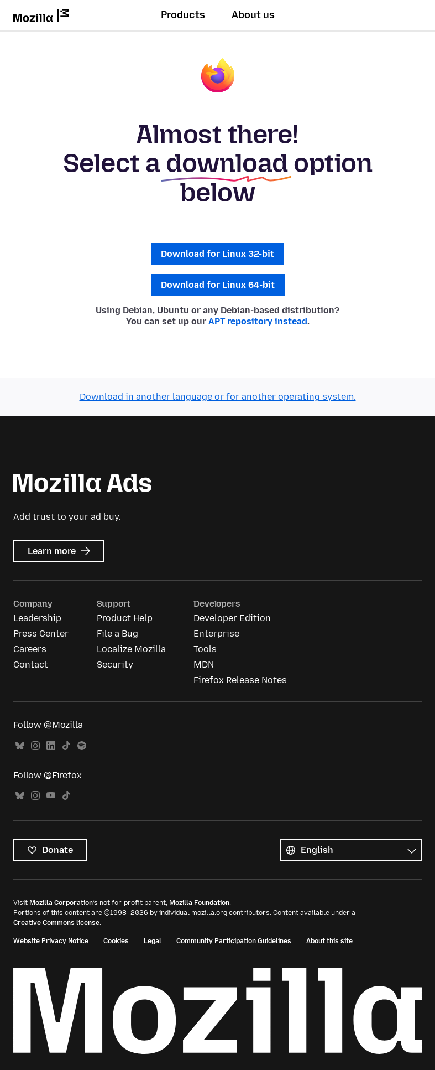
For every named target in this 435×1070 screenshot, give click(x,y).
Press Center (41, 633)
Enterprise (216, 633)
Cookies (116, 941)
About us (253, 15)
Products (183, 15)
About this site (329, 941)
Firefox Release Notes (240, 680)
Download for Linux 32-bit (217, 254)
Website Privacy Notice (50, 941)
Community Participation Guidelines (233, 941)
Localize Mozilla (131, 649)
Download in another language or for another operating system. (218, 396)
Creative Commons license (56, 923)
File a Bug (117, 633)
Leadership (37, 618)
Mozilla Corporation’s (63, 903)
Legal (152, 941)
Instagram (35, 746)
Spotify (81, 746)
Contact (30, 664)
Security (115, 664)
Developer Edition (232, 618)
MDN (203, 664)
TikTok (66, 746)
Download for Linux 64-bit (218, 285)
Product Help (125, 618)
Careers (29, 649)
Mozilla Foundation (199, 903)
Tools (205, 649)
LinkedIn (50, 746)
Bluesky (20, 746)
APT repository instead (257, 321)
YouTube (50, 796)
